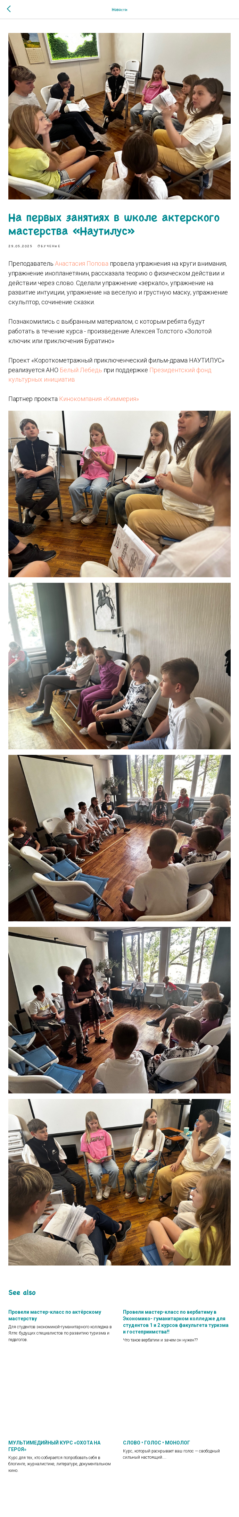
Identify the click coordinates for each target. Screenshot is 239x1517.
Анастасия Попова (81, 263)
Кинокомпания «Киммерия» (99, 398)
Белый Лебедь (81, 370)
